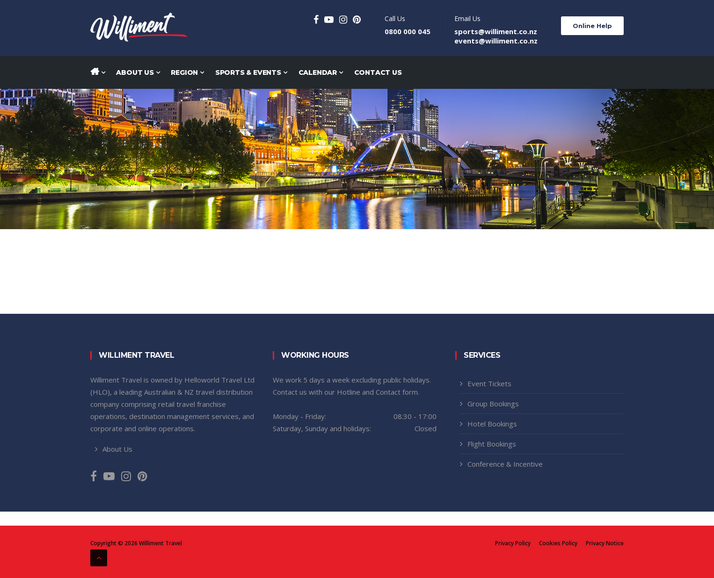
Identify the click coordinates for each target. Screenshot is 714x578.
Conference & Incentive (505, 464)
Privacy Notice (605, 543)
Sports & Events (251, 72)
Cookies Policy (558, 543)
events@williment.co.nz (496, 40)
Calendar (321, 72)
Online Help (592, 25)
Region (187, 72)
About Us (138, 72)
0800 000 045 (407, 31)
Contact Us (378, 72)
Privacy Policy (513, 543)
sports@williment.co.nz (495, 31)
